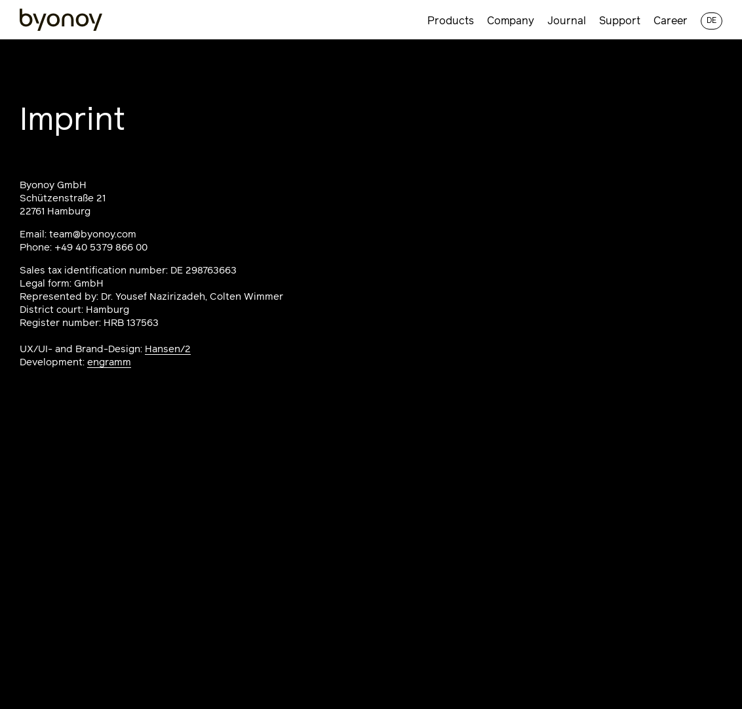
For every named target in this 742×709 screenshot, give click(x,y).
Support (619, 21)
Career (671, 21)
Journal (566, 21)
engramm (109, 362)
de (711, 21)
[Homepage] (61, 21)
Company (510, 21)
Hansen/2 (168, 349)
